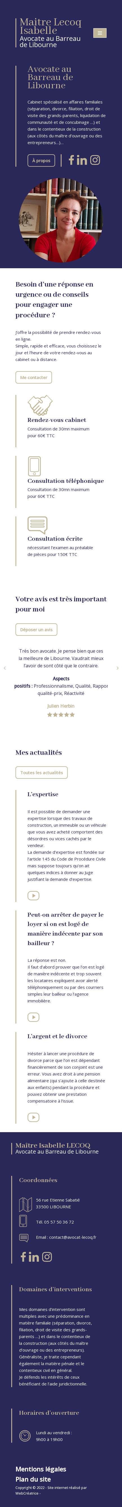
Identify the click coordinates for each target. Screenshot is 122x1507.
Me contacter (33, 377)
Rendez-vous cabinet (57, 420)
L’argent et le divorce (57, 1036)
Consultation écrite (55, 539)
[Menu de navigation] (100, 33)
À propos (41, 160)
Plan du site (33, 1479)
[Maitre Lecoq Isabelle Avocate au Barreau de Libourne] (50, 32)
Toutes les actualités (41, 772)
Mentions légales (40, 1469)
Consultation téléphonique (66, 481)
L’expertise (43, 794)
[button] (4, 668)
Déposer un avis (36, 629)
